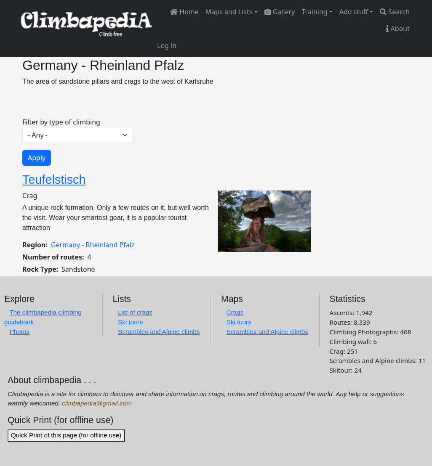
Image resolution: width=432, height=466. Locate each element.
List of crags (135, 312)
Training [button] (314, 11)
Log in (166, 45)
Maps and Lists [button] (229, 11)
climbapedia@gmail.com (97, 403)
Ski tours (130, 322)
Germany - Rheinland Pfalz (92, 244)
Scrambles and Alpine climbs (159, 331)
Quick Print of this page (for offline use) (66, 435)
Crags (235, 312)
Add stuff (353, 11)
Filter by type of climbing (61, 122)
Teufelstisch (53, 179)
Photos (19, 331)
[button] (264, 220)
